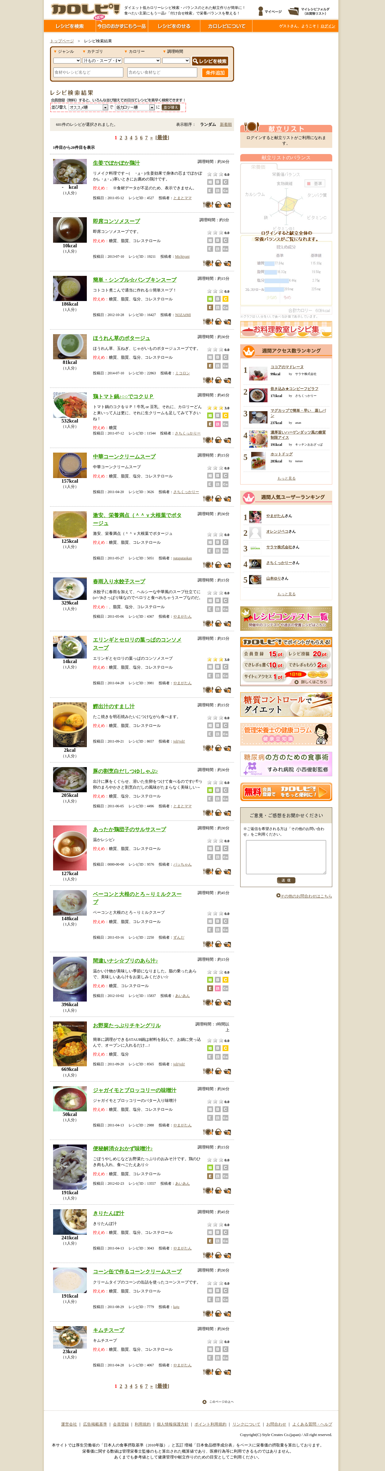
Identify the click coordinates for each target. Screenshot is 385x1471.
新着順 (226, 124)
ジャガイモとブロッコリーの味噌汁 (134, 1090)
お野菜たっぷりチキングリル (127, 1025)
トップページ (62, 41)
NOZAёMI (183, 315)
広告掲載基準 (95, 1424)
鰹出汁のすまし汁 (114, 706)
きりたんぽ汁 (108, 1213)
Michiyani (182, 256)
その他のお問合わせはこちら (304, 903)
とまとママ (182, 198)
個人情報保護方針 (173, 1424)
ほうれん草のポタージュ (121, 338)
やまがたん (182, 616)
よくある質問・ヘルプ (312, 1424)
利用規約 (143, 1424)
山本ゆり (273, 578)
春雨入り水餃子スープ (119, 581)
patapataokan (182, 558)
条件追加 (215, 73)
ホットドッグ (282, 454)
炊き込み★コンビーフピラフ (294, 389)
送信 (286, 887)
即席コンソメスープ (116, 221)
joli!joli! (179, 741)
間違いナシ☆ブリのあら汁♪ (125, 961)
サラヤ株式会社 (279, 547)
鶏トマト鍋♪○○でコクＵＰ (123, 396)
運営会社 (69, 1424)
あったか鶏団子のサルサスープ (129, 829)
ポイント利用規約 (210, 1424)
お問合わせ (276, 1424)
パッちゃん (182, 864)
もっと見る (286, 478)
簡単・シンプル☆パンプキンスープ (134, 280)
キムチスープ (108, 1330)
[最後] (162, 138)
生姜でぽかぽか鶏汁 (116, 163)
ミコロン (182, 373)
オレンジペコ (277, 531)
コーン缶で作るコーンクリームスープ (137, 1271)
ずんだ (178, 937)
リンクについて (246, 1424)
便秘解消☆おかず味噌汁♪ (123, 1148)
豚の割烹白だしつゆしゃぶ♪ (125, 771)
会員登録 (121, 1424)
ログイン (328, 26)
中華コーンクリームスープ (124, 457)
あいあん (182, 996)
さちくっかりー (188, 433)
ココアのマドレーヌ (287, 367)
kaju (176, 1307)
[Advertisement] (286, 77)
